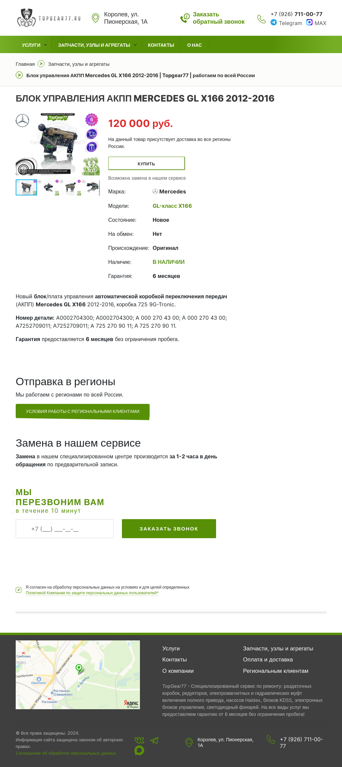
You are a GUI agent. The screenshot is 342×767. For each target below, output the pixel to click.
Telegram (290, 23)
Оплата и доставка (268, 659)
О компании (178, 670)
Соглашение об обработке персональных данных (66, 753)
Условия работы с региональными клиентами (82, 411)
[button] (94, 144)
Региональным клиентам (276, 670)
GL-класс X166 (172, 205)
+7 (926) (297, 14)
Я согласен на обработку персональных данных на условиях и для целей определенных (107, 590)
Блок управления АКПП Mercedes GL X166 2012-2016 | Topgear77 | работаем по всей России (140, 75)
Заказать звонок (169, 528)
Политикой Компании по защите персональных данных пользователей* (92, 592)
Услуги (31, 45)
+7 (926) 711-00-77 (301, 742)
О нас (194, 45)
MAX (320, 23)
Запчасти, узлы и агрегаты (94, 45)
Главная (25, 64)
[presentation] (66, 558)
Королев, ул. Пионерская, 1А (225, 742)
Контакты (161, 45)
